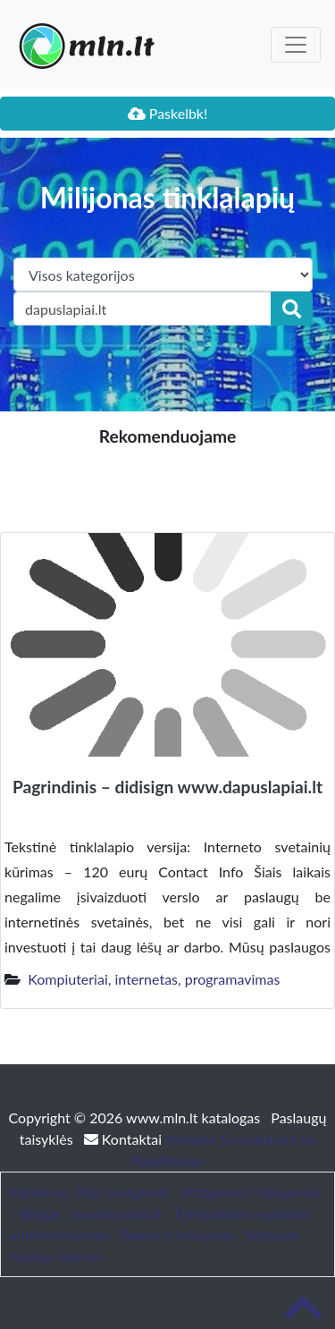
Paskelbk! (168, 113)
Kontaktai (124, 1138)
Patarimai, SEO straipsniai (89, 1191)
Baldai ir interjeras (177, 1234)
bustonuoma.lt (117, 1213)
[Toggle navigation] (296, 45)
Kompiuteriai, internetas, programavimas (154, 978)
